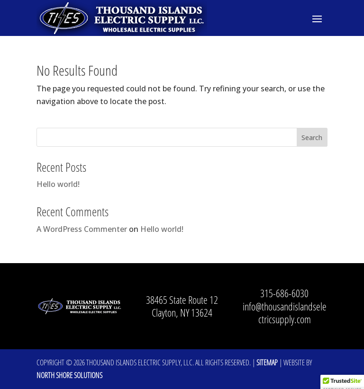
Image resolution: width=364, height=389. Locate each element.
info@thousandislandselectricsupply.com (285, 312)
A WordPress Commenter (81, 229)
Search (311, 137)
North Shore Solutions (69, 375)
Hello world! (58, 184)
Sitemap (267, 362)
